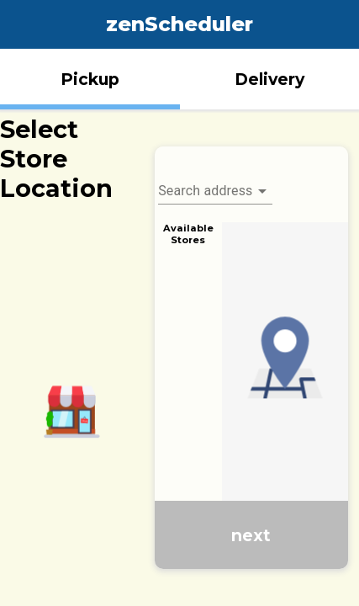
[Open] (262, 191)
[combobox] (215, 184)
